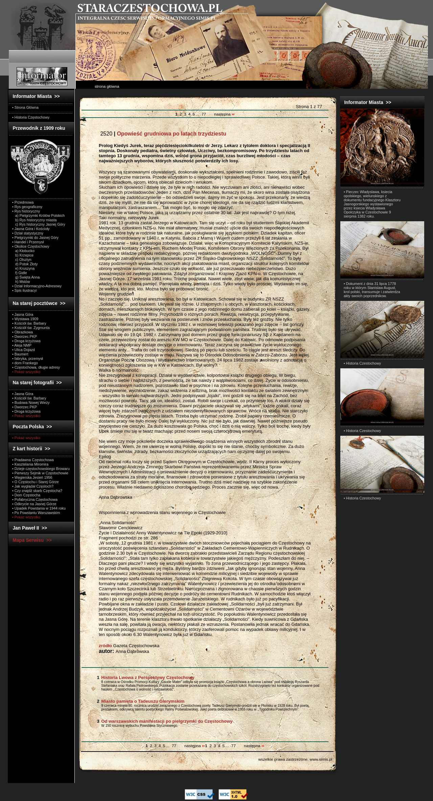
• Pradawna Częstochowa (33, 460)
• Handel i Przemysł (28, 242)
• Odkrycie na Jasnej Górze (34, 504)
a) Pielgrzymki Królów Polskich (38, 215)
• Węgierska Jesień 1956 (32, 477)
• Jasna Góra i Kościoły (31, 229)
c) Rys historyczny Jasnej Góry (38, 224)
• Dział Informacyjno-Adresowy (37, 286)
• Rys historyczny (26, 211)
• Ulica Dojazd (23, 350)
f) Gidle (19, 273)
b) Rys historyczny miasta (34, 220)
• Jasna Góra (22, 314)
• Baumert (20, 354)
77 (204, 114)
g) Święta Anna (26, 277)
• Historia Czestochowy (362, 363)
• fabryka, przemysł (27, 358)
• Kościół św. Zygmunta (31, 328)
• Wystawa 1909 (25, 319)
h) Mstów (21, 282)
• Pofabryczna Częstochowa (35, 499)
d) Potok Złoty (25, 264)
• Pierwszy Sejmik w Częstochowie (40, 473)
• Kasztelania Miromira (30, 464)
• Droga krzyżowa (26, 341)
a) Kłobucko (23, 251)
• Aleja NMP (21, 345)
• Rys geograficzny (27, 207)
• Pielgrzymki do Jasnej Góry (35, 237)
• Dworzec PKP (24, 336)
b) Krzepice (22, 255)
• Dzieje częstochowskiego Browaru (41, 469)
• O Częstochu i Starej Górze (35, 482)
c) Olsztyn (21, 260)
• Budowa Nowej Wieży (31, 402)
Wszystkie (100, 671)
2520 (162, 134)
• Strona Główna (25, 107)
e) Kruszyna (23, 268)
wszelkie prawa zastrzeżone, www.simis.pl (295, 759)
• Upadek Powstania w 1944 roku (39, 508)
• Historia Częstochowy (30, 117)
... (198, 114)
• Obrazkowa (22, 332)
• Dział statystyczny (27, 233)
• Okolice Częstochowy (30, 246)
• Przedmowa (23, 202)
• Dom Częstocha (26, 495)
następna (224, 114)
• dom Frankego (25, 363)
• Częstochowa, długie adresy (36, 367)
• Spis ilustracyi (24, 290)
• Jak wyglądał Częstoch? (32, 486)
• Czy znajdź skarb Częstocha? (37, 491)
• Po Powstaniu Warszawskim (36, 513)
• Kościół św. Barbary (29, 323)
